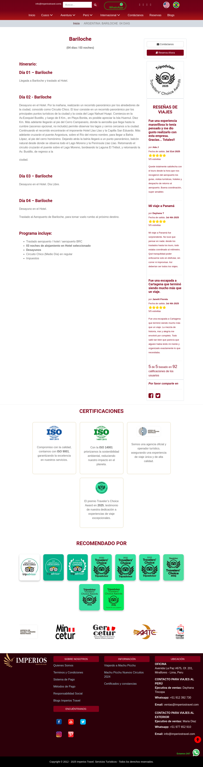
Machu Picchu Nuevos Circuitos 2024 (124, 674)
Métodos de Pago (64, 686)
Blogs (170, 15)
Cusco (47, 15)
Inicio (32, 15)
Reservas (155, 15)
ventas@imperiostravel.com (181, 704)
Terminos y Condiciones (68, 672)
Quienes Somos (63, 665)
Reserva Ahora (165, 52)
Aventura (67, 15)
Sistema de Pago (64, 679)
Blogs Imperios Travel (66, 700)
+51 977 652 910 (180, 726)
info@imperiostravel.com (179, 733)
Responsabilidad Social (67, 693)
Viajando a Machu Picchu (120, 665)
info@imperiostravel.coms (48, 3)
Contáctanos (135, 15)
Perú (87, 15)
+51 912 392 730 (180, 697)
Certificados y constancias (120, 683)
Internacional (110, 15)
